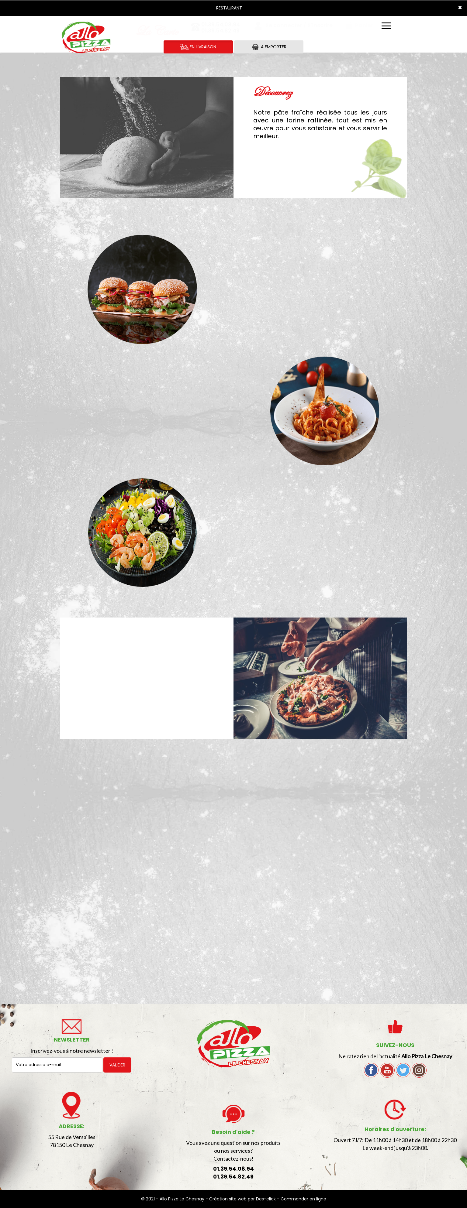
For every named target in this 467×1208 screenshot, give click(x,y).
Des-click (266, 1199)
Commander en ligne (303, 1199)
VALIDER (117, 1065)
